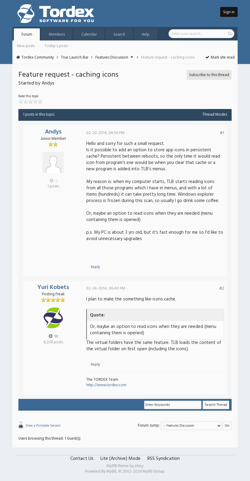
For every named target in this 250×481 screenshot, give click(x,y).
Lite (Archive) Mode (120, 459)
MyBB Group (153, 471)
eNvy (139, 466)
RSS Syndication (163, 459)
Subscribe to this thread (209, 75)
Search (119, 34)
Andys (53, 132)
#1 (222, 133)
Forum (26, 34)
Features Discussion (111, 57)
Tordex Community (37, 57)
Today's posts (56, 46)
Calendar (89, 34)
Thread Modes (214, 114)
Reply (95, 267)
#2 (221, 288)
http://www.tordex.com (106, 385)
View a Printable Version (43, 425)
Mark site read (220, 57)
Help (146, 34)
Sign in (229, 12)
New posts (26, 46)
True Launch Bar (74, 57)
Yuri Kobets (53, 287)
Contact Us (81, 459)
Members (57, 34)
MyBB (111, 471)
